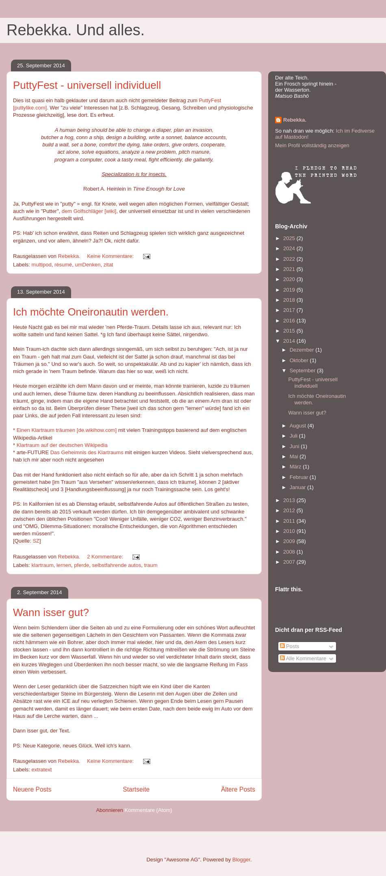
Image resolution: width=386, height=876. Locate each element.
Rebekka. (294, 120)
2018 (290, 300)
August (299, 426)
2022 (290, 259)
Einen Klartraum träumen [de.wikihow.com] (67, 430)
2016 (290, 321)
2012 (290, 510)
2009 (290, 541)
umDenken (88, 265)
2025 (290, 238)
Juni (295, 446)
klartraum (43, 565)
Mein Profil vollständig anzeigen (312, 145)
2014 (290, 341)
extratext (42, 769)
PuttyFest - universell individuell (87, 85)
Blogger (241, 860)
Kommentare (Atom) (148, 810)
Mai (295, 456)
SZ (36, 541)
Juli (294, 436)
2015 (290, 331)
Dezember (303, 350)
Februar (300, 477)
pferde (81, 565)
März (296, 467)
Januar (298, 487)
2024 (290, 248)
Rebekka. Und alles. (76, 30)
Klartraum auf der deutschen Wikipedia (62, 445)
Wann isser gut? (51, 612)
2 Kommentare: (106, 557)
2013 (290, 500)
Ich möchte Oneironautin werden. (91, 312)
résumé (63, 265)
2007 (290, 562)
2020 (290, 279)
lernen (63, 565)
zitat (108, 265)
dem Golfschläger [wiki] (89, 211)
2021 (290, 269)
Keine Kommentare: (111, 256)
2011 (290, 521)
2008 (290, 552)
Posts (289, 646)
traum (150, 565)
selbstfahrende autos (116, 565)
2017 (290, 310)
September (303, 370)
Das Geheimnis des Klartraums (87, 452)
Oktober (300, 360)
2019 (290, 290)
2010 (290, 531)
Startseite (136, 789)
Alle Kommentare (303, 658)
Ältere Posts (238, 789)
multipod (42, 265)
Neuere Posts (32, 789)
